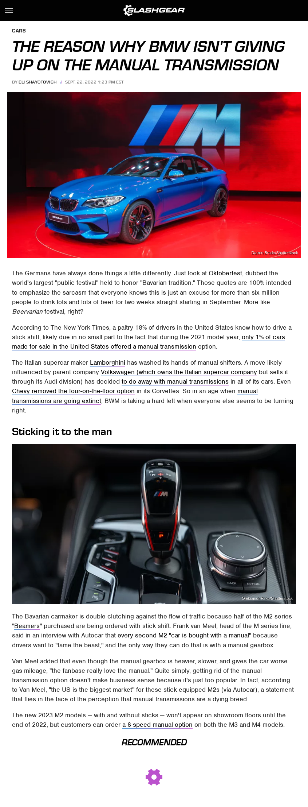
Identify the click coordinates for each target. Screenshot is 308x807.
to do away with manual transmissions (175, 381)
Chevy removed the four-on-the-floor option (73, 391)
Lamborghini (107, 362)
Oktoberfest (225, 273)
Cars (19, 31)
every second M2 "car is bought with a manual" (184, 635)
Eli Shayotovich (38, 82)
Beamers (27, 626)
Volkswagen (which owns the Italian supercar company (179, 372)
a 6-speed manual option (157, 725)
